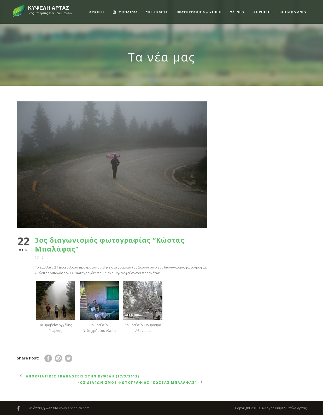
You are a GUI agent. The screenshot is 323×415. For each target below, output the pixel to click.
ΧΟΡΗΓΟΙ (262, 12)
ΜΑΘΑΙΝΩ (125, 12)
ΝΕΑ (237, 12)
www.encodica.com (74, 408)
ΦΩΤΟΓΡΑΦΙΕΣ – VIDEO (199, 12)
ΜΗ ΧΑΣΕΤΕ (157, 12)
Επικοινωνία (292, 12)
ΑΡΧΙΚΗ (96, 12)
